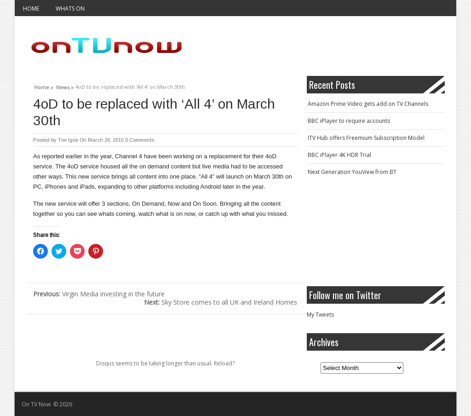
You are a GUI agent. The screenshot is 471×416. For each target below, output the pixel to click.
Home (31, 8)
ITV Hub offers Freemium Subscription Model (366, 138)
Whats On (70, 8)
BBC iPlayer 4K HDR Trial (339, 155)
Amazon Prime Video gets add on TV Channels (368, 104)
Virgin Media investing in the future (99, 293)
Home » (43, 86)
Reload (223, 363)
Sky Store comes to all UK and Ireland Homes (220, 302)
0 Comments (139, 140)
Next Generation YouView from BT (352, 172)
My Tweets (320, 314)
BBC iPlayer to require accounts (349, 121)
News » (65, 86)
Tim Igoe (68, 140)
